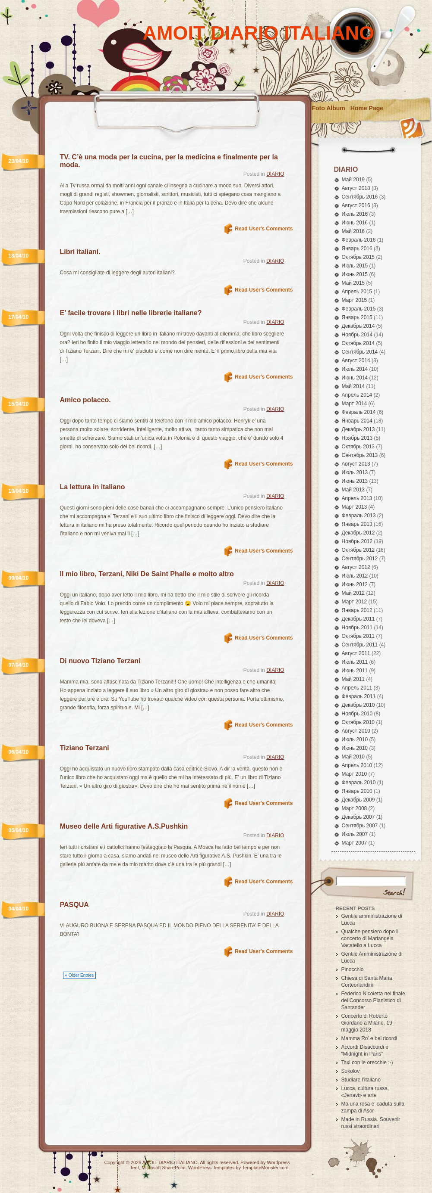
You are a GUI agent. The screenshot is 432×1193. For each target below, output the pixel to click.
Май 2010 (353, 757)
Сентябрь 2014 (360, 352)
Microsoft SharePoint (164, 1167)
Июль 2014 (355, 369)
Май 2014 (353, 386)
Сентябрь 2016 (360, 197)
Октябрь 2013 (358, 447)
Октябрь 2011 (358, 636)
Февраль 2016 (359, 240)
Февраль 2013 (359, 516)
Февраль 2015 (359, 309)
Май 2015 (353, 283)
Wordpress (278, 1162)
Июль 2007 (355, 834)
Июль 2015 (355, 266)
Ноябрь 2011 (357, 627)
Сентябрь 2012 (360, 559)
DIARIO (275, 174)
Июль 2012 (355, 576)
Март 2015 (354, 300)
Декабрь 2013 (358, 429)
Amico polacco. (85, 400)
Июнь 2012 (355, 584)
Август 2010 (356, 731)
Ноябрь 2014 (357, 335)
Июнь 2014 (355, 378)
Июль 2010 (355, 739)
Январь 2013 (357, 524)
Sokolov (350, 1071)
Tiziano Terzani (84, 748)
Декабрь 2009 (358, 800)
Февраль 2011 (359, 696)
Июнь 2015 (355, 274)
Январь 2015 (357, 317)
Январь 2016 (357, 248)
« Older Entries (79, 975)
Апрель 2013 (357, 498)
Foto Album (328, 108)
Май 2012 (353, 593)
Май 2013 (353, 490)
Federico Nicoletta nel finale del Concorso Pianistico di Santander (373, 1000)
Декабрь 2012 (358, 533)
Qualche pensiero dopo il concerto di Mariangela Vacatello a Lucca (370, 938)
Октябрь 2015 (358, 257)
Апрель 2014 (357, 395)
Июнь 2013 (355, 481)
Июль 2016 (355, 214)
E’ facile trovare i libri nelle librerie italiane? (131, 313)
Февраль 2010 (359, 783)
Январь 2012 (357, 610)
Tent (134, 1167)
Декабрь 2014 (358, 326)
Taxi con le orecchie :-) (367, 1062)
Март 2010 (354, 774)
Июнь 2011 (355, 671)
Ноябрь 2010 (357, 714)
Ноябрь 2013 (357, 438)
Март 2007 (354, 843)
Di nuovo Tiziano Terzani (100, 661)
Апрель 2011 (357, 688)
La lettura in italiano (92, 487)
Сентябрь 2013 (360, 455)
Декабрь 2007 (358, 817)
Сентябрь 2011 (360, 645)
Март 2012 (354, 602)
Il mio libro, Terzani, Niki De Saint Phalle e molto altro (147, 574)
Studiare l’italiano (361, 1080)
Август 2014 (356, 360)
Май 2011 (353, 679)
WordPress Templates (211, 1167)
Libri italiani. (80, 251)
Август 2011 (356, 653)
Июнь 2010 (355, 748)
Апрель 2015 (357, 292)
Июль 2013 (355, 472)
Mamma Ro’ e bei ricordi (369, 1038)
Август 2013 (356, 464)
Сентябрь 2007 (360, 826)
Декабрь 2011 (358, 619)
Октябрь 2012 (358, 550)
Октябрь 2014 (358, 343)
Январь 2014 (357, 421)
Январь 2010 (357, 791)
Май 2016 (353, 231)
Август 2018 (356, 188)
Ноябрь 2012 (357, 541)
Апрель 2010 (357, 765)
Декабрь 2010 (358, 705)
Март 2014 (354, 404)
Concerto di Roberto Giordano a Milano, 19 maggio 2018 (366, 1023)
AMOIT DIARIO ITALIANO (259, 33)
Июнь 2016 (355, 223)
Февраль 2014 (359, 412)
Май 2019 (353, 180)
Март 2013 (354, 507)
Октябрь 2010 (358, 722)
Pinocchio (352, 969)
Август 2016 (356, 205)
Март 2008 (354, 808)
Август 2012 (356, 567)
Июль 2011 (355, 662)
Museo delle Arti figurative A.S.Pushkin (124, 826)
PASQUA (74, 904)
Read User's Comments (264, 229)
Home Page (366, 108)
